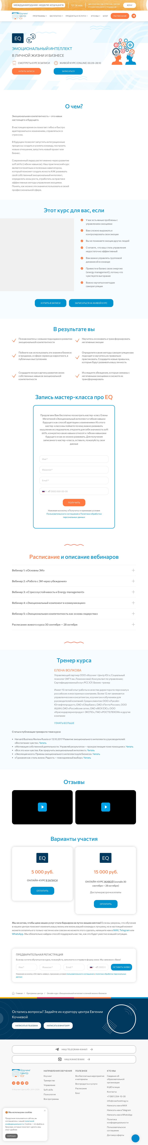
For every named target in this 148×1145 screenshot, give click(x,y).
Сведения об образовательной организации (115, 1079)
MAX (116, 930)
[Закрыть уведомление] (45, 1110)
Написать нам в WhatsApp (119, 1114)
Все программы (51, 1099)
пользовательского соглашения (80, 974)
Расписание (81, 1088)
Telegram (125, 930)
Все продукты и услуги (86, 1084)
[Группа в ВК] (18, 1083)
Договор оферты (115, 1135)
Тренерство (49, 1080)
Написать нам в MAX (117, 1105)
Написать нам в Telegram (119, 1110)
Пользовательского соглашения (62, 513)
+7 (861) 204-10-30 (116, 1096)
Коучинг (48, 1076)
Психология (50, 1094)
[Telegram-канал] (13, 1083)
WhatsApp (17, 933)
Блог (77, 1093)
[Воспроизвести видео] (42, 807)
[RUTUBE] (22, 1083)
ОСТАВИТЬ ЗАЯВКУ (122, 967)
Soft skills (48, 1089)
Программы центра (35, 993)
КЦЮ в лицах (113, 1087)
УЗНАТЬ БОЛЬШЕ (64, 723)
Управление (49, 1085)
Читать (42, 742)
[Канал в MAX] (26, 1083)
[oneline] (50, 967)
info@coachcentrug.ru (117, 1101)
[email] (74, 967)
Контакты (112, 1091)
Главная (17, 993)
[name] (26, 967)
